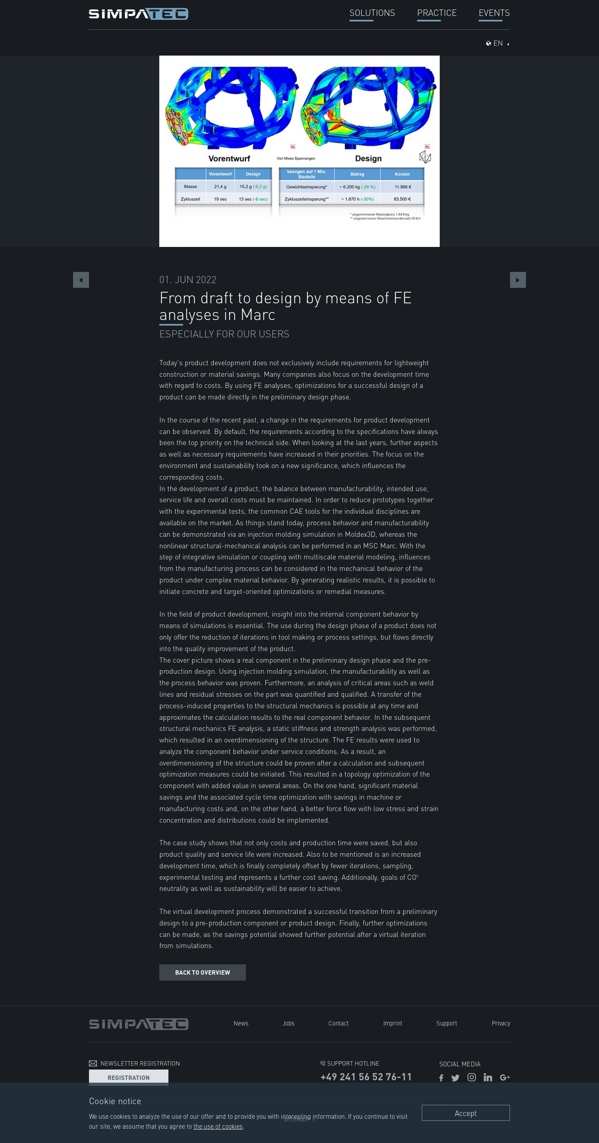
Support (447, 1023)
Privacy (501, 1023)
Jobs (288, 1023)
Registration (129, 1077)
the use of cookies (218, 1126)
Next (518, 280)
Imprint (392, 1023)
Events (494, 12)
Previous (81, 280)
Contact (338, 1023)
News (240, 1023)
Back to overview (202, 972)
